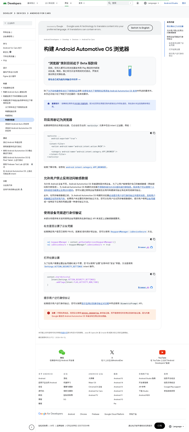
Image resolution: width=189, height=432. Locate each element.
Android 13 (118, 387)
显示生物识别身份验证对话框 (95, 303)
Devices (21, 13)
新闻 (40, 395)
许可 (52, 426)
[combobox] (145, 3)
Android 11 (118, 395)
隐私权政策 (68, 395)
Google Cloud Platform (114, 414)
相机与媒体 (68, 391)
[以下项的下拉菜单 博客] (110, 3)
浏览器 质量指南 (81, 103)
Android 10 (118, 399)
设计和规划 (49, 3)
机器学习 (67, 382)
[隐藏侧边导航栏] (31, 427)
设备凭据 (151, 198)
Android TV (93, 395)
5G (65, 399)
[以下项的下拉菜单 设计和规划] (58, 3)
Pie (115, 403)
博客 (105, 3)
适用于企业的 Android (47, 382)
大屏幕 (91, 378)
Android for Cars (40, 13)
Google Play (84, 3)
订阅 (178, 425)
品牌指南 (60, 426)
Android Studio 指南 (147, 378)
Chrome (83, 414)
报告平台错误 (169, 378)
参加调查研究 (169, 391)
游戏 (65, 378)
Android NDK (144, 395)
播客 (40, 403)
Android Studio (177, 3)
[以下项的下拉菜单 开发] (72, 3)
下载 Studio (143, 391)
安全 (40, 387)
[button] (17, 60)
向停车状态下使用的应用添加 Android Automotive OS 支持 (109, 91)
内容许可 (64, 333)
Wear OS (92, 382)
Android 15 (118, 378)
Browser (143, 247)
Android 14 (118, 382)
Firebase (95, 414)
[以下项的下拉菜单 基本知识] (38, 3)
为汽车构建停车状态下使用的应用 (64, 91)
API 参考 (142, 387)
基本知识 (31, 3)
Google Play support (172, 387)
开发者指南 (143, 382)
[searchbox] (17, 23)
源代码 (41, 391)
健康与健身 (68, 387)
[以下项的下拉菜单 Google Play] (93, 3)
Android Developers (51, 39)
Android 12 (118, 391)
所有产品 (133, 414)
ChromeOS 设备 (95, 387)
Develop (8, 13)
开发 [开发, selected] (67, 3)
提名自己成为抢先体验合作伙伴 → (64, 79)
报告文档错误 (169, 382)
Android (41, 378)
